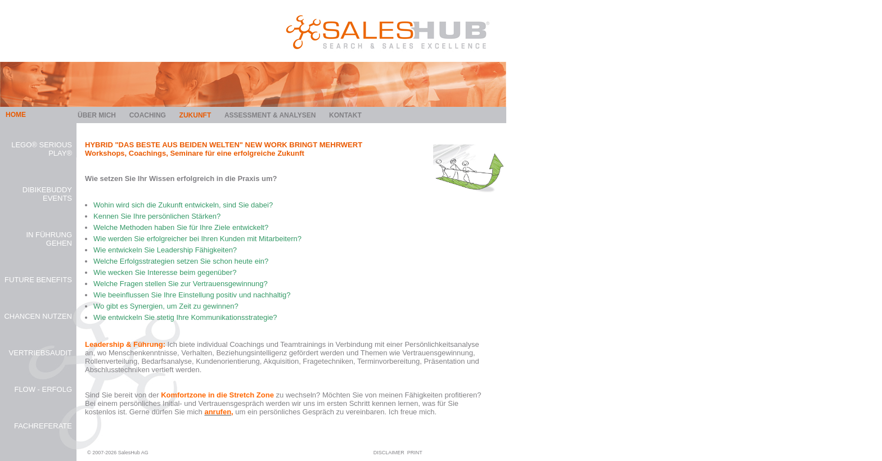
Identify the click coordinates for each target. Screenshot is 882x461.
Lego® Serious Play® (41, 149)
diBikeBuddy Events (47, 194)
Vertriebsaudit (40, 353)
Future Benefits (38, 279)
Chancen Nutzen (38, 316)
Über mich (97, 115)
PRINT (414, 452)
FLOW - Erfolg (43, 389)
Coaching (147, 115)
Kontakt (345, 115)
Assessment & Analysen (270, 115)
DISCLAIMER (389, 452)
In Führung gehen (49, 239)
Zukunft (195, 115)
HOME (16, 115)
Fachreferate (43, 426)
